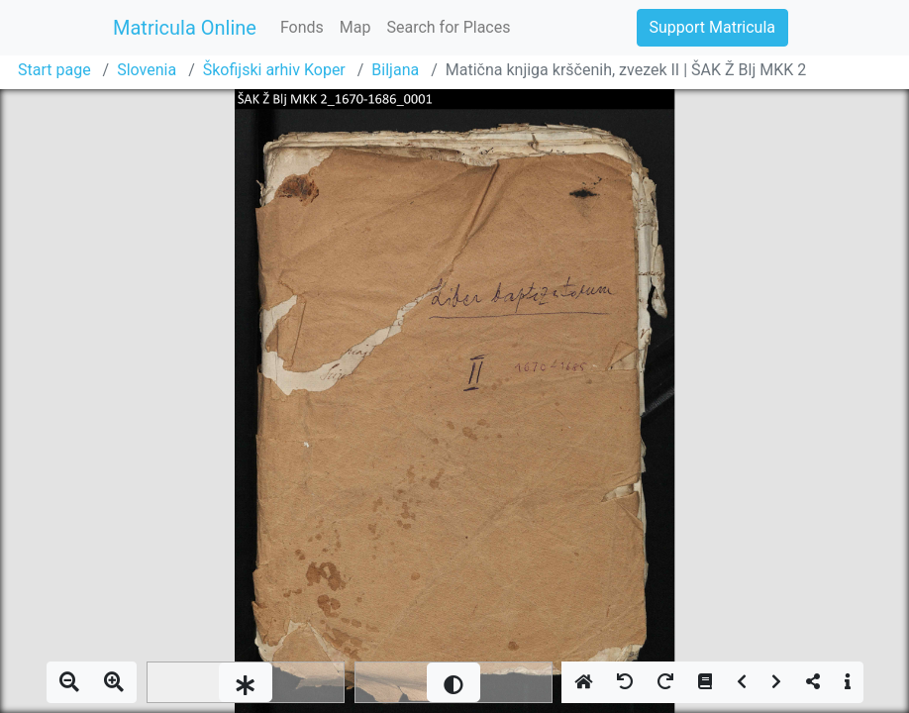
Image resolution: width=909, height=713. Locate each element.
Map (355, 27)
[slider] (246, 682)
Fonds (302, 27)
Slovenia (146, 69)
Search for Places (448, 27)
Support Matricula (712, 27)
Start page (54, 69)
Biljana (395, 69)
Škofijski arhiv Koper (274, 69)
